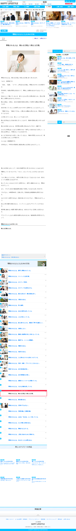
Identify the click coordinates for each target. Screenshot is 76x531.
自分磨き (10, 9)
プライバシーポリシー (34, 519)
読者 (44, 4)
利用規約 (25, 519)
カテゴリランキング (58, 51)
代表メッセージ (10, 519)
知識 (50, 4)
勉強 (38, 4)
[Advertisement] (23, 156)
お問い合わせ (67, 519)
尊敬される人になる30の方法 (19, 9)
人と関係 (5, 9)
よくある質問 (18, 519)
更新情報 (43, 519)
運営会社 (60, 519)
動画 (59, 122)
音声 (64, 122)
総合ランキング (67, 51)
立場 (25, 4)
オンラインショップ (51, 519)
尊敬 (31, 4)
